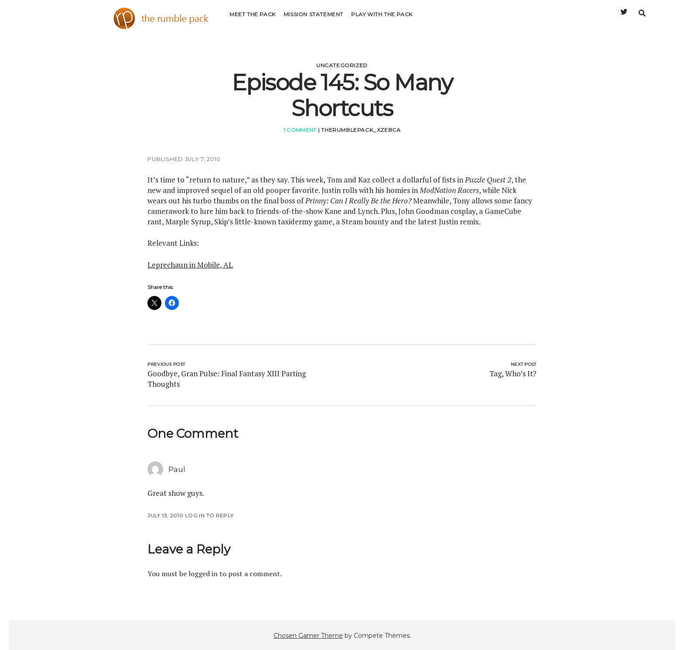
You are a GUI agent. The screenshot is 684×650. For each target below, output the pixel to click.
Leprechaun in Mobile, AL (190, 265)
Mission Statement (313, 19)
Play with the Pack (382, 19)
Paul (176, 469)
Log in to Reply (209, 515)
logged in (203, 573)
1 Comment (300, 130)
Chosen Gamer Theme (308, 636)
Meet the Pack (252, 19)
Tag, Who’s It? (513, 373)
